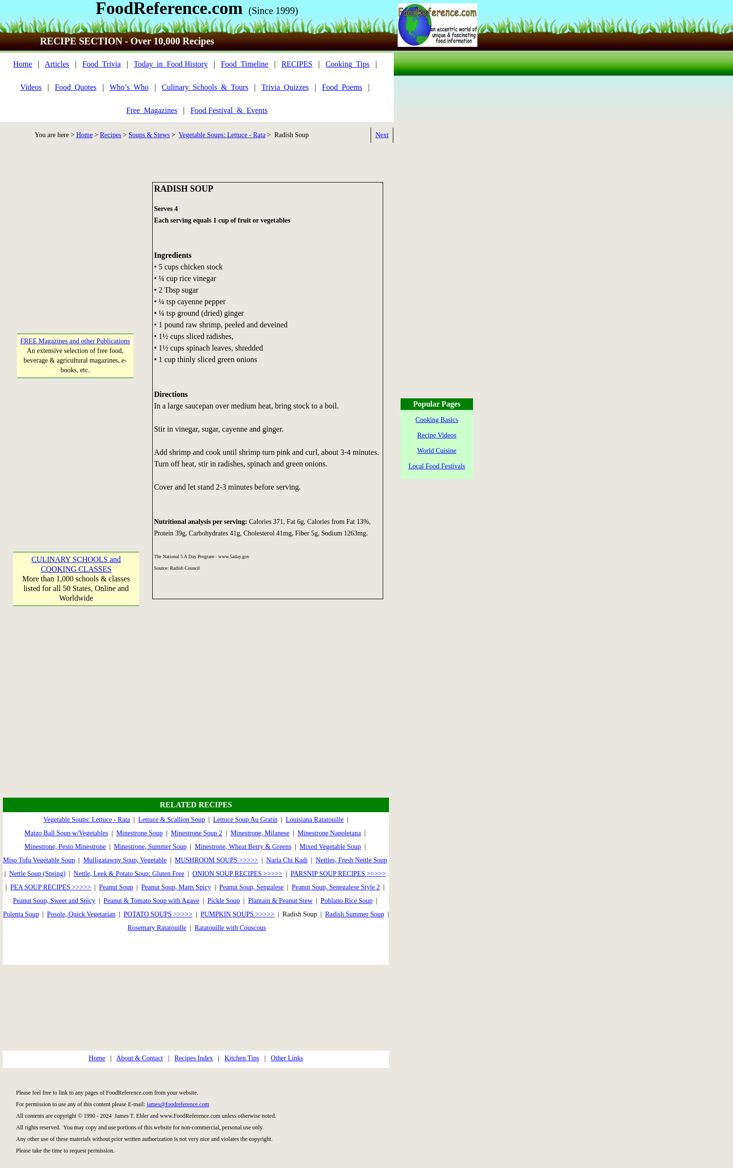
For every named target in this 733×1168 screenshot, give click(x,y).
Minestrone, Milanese (259, 833)
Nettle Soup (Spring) (37, 873)
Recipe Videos (437, 435)
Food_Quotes (76, 87)
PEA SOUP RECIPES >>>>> (50, 887)
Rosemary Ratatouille (157, 927)
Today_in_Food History (171, 64)
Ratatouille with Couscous (230, 927)
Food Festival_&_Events (229, 110)
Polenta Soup (21, 914)
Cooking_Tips (348, 64)
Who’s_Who (129, 87)
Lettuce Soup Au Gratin (245, 819)
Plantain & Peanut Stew (280, 900)
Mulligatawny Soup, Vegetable (125, 860)
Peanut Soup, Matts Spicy (176, 887)
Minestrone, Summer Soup (150, 846)
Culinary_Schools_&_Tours (205, 87)
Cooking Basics (437, 419)
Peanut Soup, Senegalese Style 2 (336, 887)
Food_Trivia (101, 64)
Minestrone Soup (139, 833)
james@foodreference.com (178, 1104)
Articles (57, 64)
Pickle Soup (223, 900)
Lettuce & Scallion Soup (171, 819)
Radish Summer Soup (354, 914)
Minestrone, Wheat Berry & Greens (243, 846)
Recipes (110, 135)
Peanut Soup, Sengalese (251, 887)
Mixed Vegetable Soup (330, 846)
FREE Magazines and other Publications (75, 341)
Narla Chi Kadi (287, 860)
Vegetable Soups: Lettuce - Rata (222, 135)
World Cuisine (437, 450)
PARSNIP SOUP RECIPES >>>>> (338, 873)
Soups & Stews (149, 135)
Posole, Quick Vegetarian (81, 914)
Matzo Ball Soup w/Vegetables (66, 833)
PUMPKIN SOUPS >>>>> (237, 914)
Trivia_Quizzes (285, 87)
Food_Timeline (244, 64)
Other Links (287, 1058)
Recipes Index (193, 1058)
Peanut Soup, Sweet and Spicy (54, 900)
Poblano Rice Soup (347, 900)
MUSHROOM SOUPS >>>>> (217, 860)
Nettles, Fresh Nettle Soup (351, 860)
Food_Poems (342, 87)
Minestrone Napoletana (329, 833)
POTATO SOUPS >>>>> (158, 914)
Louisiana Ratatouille (315, 819)
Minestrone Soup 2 (197, 833)
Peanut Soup (116, 887)
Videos (31, 87)
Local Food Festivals (436, 466)
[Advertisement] (75, 242)
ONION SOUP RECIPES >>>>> (237, 873)
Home (22, 64)
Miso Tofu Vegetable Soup (39, 860)
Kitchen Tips (241, 1058)
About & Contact (139, 1058)
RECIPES (296, 64)
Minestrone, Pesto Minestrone (65, 846)
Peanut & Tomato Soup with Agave (151, 900)
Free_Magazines (151, 110)
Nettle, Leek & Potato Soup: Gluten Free (128, 873)
